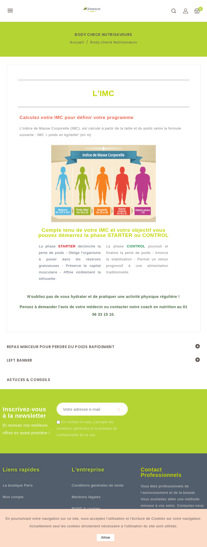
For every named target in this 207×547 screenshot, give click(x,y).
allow (105, 537)
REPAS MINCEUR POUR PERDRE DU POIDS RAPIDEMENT (61, 346)
